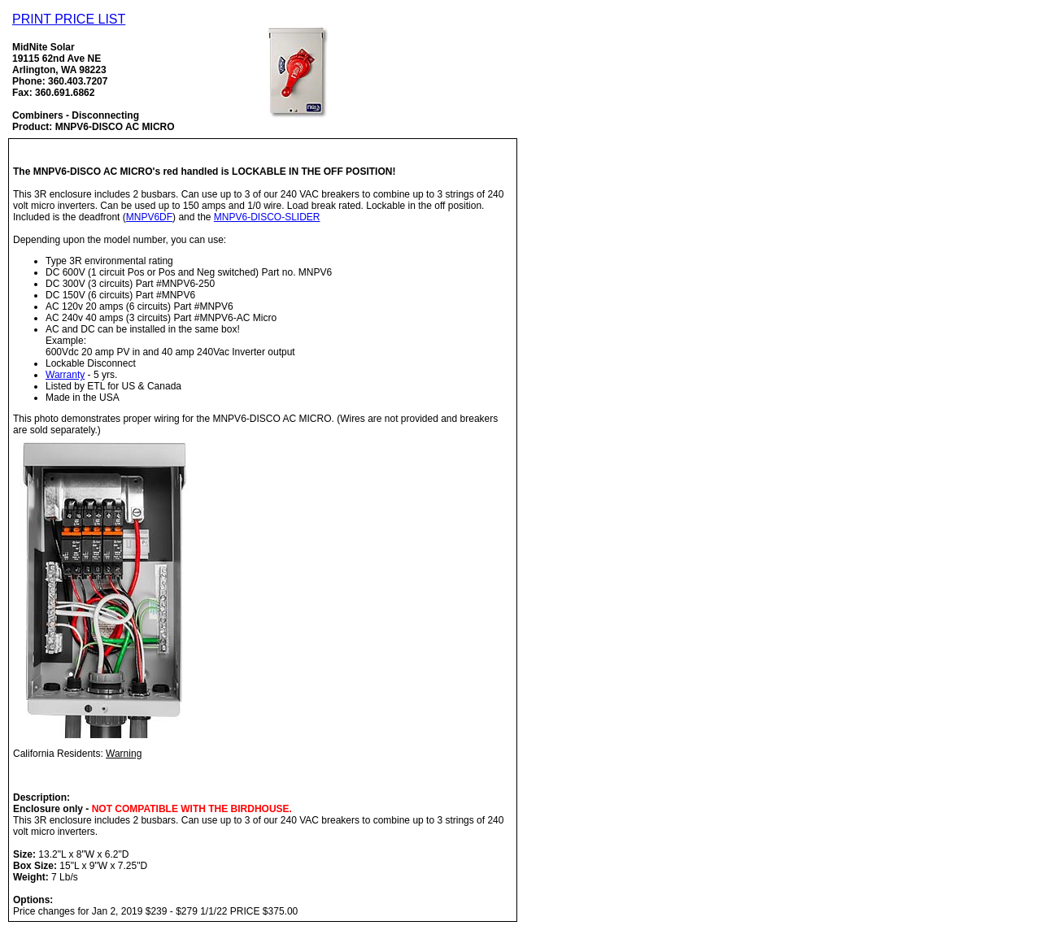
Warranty (65, 374)
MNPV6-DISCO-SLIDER (267, 217)
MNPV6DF (149, 217)
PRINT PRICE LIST (68, 19)
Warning (124, 753)
